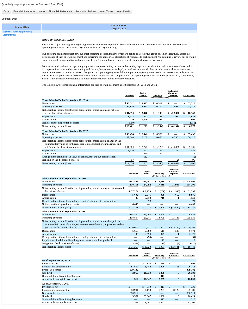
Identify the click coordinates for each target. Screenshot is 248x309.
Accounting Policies (86, 11)
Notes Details (123, 11)
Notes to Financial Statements (55, 11)
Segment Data (9, 35)
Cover (6, 11)
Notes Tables (106, 11)
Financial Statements (24, 11)
